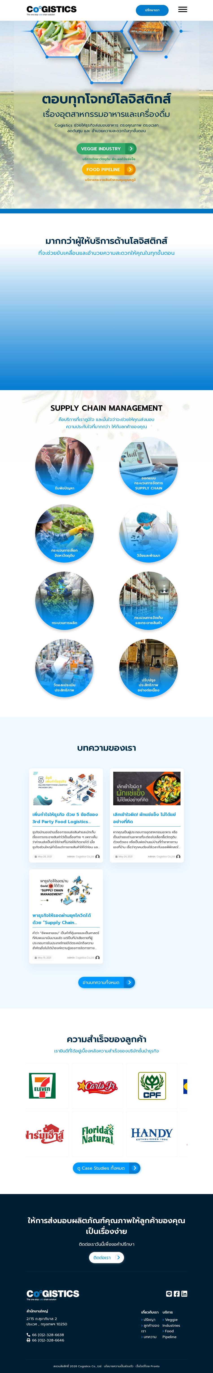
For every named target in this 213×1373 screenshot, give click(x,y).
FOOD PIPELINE (111, 169)
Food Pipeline (169, 1334)
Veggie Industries (171, 1322)
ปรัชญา (149, 1319)
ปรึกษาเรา (152, 10)
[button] (51, 1086)
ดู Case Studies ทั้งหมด (108, 1168)
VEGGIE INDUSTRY (109, 148)
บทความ (150, 1337)
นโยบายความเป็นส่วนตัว (118, 1366)
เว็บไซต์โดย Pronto (148, 1366)
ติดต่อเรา (108, 1257)
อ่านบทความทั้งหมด (109, 982)
